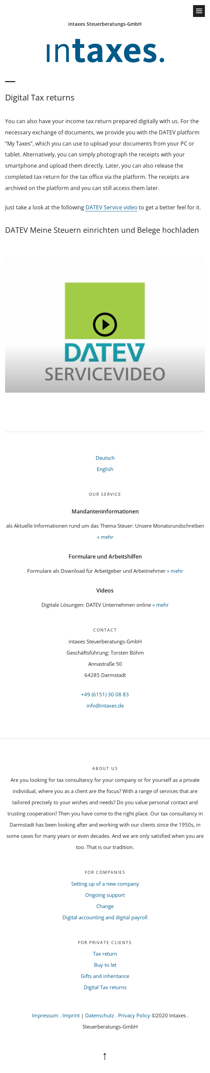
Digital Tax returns (105, 987)
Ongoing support (105, 894)
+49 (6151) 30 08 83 (105, 694)
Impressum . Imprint (56, 1015)
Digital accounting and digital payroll (105, 917)
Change (105, 906)
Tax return (105, 953)
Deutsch (105, 457)
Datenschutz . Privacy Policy (118, 1015)
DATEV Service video (111, 207)
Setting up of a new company (105, 883)
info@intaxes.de (105, 705)
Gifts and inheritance (105, 976)
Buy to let (105, 964)
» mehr (105, 536)
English (105, 469)
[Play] (105, 325)
